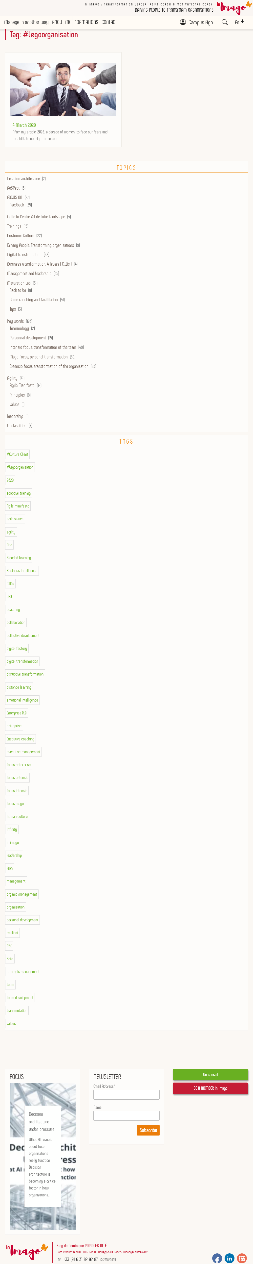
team (10, 984)
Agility (12, 378)
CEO (9, 596)
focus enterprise (19, 764)
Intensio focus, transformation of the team (43, 347)
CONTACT (109, 22)
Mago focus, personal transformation (39, 357)
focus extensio (17, 777)
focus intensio (17, 790)
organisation (15, 907)
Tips (13, 309)
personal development (22, 919)
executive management (23, 751)
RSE (9, 945)
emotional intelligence (22, 700)
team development (20, 997)
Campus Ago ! (202, 22)
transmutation (17, 1010)
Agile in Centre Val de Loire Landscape (36, 217)
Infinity (12, 829)
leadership (15, 416)
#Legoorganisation (20, 467)
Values (14, 404)
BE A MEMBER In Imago (210, 1088)
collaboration (16, 622)
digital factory (17, 648)
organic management (22, 894)
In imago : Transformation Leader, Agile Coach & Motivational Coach (148, 4)
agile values (15, 518)
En (237, 22)
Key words (15, 321)
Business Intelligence (22, 570)
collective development (23, 635)
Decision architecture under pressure (41, 1121)
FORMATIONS (86, 22)
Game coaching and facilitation (34, 300)
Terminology (19, 328)
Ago (9, 544)
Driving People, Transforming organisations (40, 245)
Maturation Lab (19, 283)
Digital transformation (24, 254)
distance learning (19, 687)
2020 (10, 480)
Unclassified (16, 426)
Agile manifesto (18, 506)
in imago (13, 842)
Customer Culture (20, 235)
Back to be (18, 290)
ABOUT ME (61, 22)
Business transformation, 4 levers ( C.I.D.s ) (39, 264)
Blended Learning (19, 557)
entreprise (14, 725)
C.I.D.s (10, 583)
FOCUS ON (14, 197)
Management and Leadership (29, 273)
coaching (13, 609)
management (16, 881)
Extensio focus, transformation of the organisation (49, 366)
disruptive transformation (25, 674)
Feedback (17, 205)
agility (11, 532)
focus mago (15, 803)
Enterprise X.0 (16, 712)
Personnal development (28, 338)
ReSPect (13, 188)
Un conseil (210, 1074)
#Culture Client (17, 454)
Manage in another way (26, 22)
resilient (12, 932)
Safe (10, 958)
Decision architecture (23, 178)
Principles (17, 395)
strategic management (23, 971)
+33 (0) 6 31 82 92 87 (80, 1259)
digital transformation (22, 661)
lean (10, 868)
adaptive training (19, 493)
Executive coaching (20, 738)
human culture (17, 816)
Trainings (14, 226)
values (11, 1023)
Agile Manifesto (22, 385)
